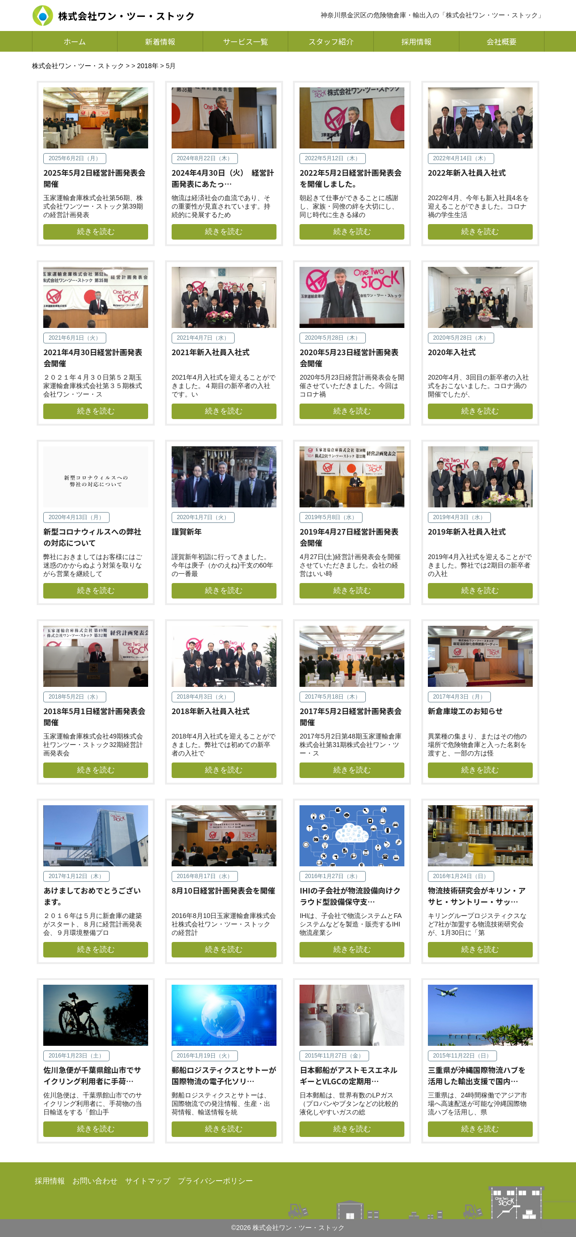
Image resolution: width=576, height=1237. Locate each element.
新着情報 (160, 41)
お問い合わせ (95, 1181)
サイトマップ (147, 1181)
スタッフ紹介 (331, 41)
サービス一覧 (245, 41)
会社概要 (502, 41)
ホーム (74, 41)
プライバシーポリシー (215, 1181)
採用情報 (416, 41)
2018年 (147, 66)
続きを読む (96, 231)
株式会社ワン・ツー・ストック (78, 66)
